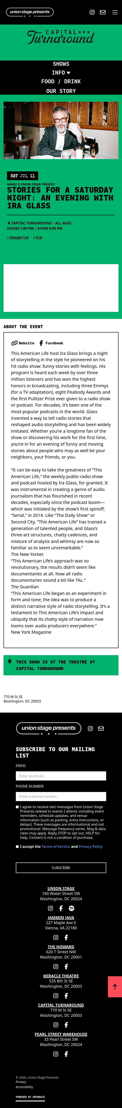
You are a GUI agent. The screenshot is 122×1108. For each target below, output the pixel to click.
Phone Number (30, 786)
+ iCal (37, 237)
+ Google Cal (18, 237)
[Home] (29, 12)
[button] (114, 12)
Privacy (21, 1082)
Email (21, 765)
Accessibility (24, 1087)
